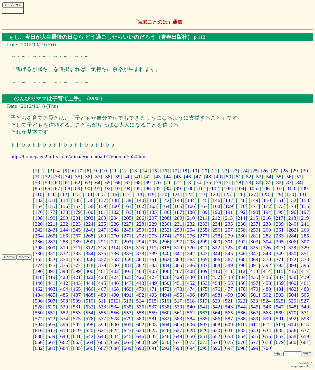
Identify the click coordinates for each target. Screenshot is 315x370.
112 (63, 194)
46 (188, 176)
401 (102, 271)
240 (292, 224)
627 (178, 330)
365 (204, 259)
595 (51, 324)
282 (267, 236)
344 (216, 253)
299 (204, 241)
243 (51, 230)
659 (305, 336)
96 (148, 188)
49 (218, 176)
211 (203, 218)
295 (153, 241)
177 (51, 212)
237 (254, 224)
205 (127, 218)
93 (118, 188)
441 (51, 283)
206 (140, 218)
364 (191, 259)
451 (178, 283)
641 (77, 336)
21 (214, 170)
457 (254, 283)
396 (39, 271)
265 (51, 236)
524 (267, 301)
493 (153, 295)
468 (115, 289)
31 (37, 176)
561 (178, 312)
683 (51, 348)
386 (191, 265)
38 (107, 176)
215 (254, 218)
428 (166, 277)
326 (267, 247)
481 (280, 289)
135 (77, 200)
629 (204, 330)
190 (216, 212)
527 (305, 301)
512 (115, 301)
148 (242, 200)
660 (39, 342)
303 (254, 241)
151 (280, 200)
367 (229, 259)
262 (292, 230)
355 (77, 259)
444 (89, 283)
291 (102, 241)
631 (229, 330)
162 (140, 206)
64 (97, 182)
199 (51, 218)
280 (242, 236)
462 (39, 289)
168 (216, 206)
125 (227, 194)
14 (144, 170)
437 (280, 277)
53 (258, 176)
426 (140, 277)
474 (191, 289)
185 (153, 212)
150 (267, 200)
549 (305, 307)
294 (140, 241)
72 (178, 182)
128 (265, 194)
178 (64, 212)
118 (138, 194)
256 (216, 230)
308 (39, 247)
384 (166, 265)
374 (39, 265)
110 (38, 194)
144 (191, 200)
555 (102, 312)
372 (292, 259)
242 (39, 230)
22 (225, 170)
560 (166, 312)
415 (280, 271)
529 (51, 307)
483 (305, 289)
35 (77, 176)
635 (280, 330)
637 (305, 330)
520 (216, 301)
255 (204, 230)
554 (89, 312)
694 (191, 348)
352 (39, 259)
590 (267, 318)
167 (204, 206)
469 (127, 289)
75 (208, 182)
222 (64, 224)
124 (214, 194)
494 (166, 295)
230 (166, 224)
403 (127, 271)
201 (77, 218)
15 (154, 170)
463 (51, 289)
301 (229, 241)
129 (278, 194)
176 (39, 212)
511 (102, 301)
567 (254, 312)
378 (89, 265)
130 (290, 194)
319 (178, 247)
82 (279, 182)
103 (228, 188)
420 (64, 277)
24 (245, 170)
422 (89, 277)
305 (280, 241)
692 (166, 348)
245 (77, 230)
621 (102, 330)
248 (115, 230)
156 (64, 206)
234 (216, 224)
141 (153, 200)
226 (115, 224)
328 (292, 247)
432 (216, 277)
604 (166, 324)
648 (166, 336)
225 (102, 224)
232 (191, 224)
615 (305, 324)
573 (51, 318)
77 (228, 182)
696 (216, 348)
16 (164, 170)
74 (198, 182)
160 (115, 206)
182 (115, 212)
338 (140, 253)
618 (64, 330)
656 (267, 336)
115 (101, 194)
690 (140, 348)
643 (102, 336)
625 (153, 330)
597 (77, 324)
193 (254, 212)
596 (64, 324)
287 (51, 241)
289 (77, 241)
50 (228, 176)
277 (204, 236)
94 (128, 188)
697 (229, 348)
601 (127, 324)
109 (304, 188)
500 (242, 295)
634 (267, 330)
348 (267, 253)
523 (254, 301)
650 (191, 336)
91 (97, 188)
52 (248, 176)
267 (77, 236)
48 (208, 176)
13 (134, 170)
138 (115, 200)
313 (102, 247)
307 (305, 241)
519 (203, 301)
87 (57, 188)
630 (216, 330)
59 (47, 182)
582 (166, 318)
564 (216, 312)
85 (37, 188)
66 (118, 182)
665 (102, 342)
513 (127, 301)
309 (51, 247)
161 (127, 206)
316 (140, 247)
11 (114, 170)
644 (115, 336)
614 (292, 324)
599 (102, 324)
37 (97, 176)
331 (51, 253)
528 (39, 307)
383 (153, 265)
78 (238, 182)
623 (127, 330)
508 (64, 301)
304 (267, 241)
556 (115, 312)
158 (89, 206)
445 (102, 283)
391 (254, 265)
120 (163, 194)
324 (241, 247)
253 (178, 230)
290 (89, 241)
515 (153, 301)
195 (280, 212)
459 (280, 283)
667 (127, 342)
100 (190, 188)
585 (204, 318)
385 (178, 265)
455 (229, 283)
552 (64, 312)
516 (165, 301)
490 (115, 295)
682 (39, 348)
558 (140, 312)
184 (140, 212)
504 (292, 295)
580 (140, 318)
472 (166, 289)
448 (140, 283)
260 (267, 230)
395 (305, 265)
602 (140, 324)
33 (57, 176)
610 (242, 324)
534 (115, 307)
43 (158, 176)
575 (77, 318)
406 (166, 271)
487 (77, 295)
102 (215, 188)
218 (292, 218)
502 (267, 295)
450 (166, 283)
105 (253, 188)
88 (67, 188)
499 (229, 295)
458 (267, 283)
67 (128, 182)
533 (102, 307)
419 (51, 277)
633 (254, 330)
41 (138, 176)
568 (267, 312)
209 (178, 218)
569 (280, 312)
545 (254, 307)
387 (204, 265)
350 (292, 253)
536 (140, 307)
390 (242, 265)
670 (166, 342)
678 (267, 342)
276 (191, 236)
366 (216, 259)
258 (242, 230)
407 (178, 271)
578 (115, 318)
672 (191, 342)
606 (191, 324)
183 (127, 212)
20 (204, 170)
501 (254, 295)
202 (89, 218)
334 (89, 253)
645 (127, 336)
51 (238, 176)
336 (115, 253)
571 (305, 312)
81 (268, 182)
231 (178, 224)
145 (204, 200)
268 (89, 236)
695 (204, 348)
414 (267, 271)
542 (216, 307)
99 (178, 188)
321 (203, 247)
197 (305, 212)
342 (191, 253)
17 (174, 170)
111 (51, 194)
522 (241, 301)
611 (254, 324)
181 (102, 212)
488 (89, 295)
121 (176, 194)
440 (39, 283)
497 (204, 295)
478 (242, 289)
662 (64, 342)
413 (254, 271)
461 (305, 283)
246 (89, 230)
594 (39, 324)
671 (178, 342)
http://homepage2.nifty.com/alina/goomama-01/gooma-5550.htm (78, 156)
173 (280, 206)
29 (295, 170)
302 (242, 241)
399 (77, 271)
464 (64, 289)
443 (77, 283)
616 (39, 330)
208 (166, 218)
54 (268, 176)
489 (102, 295)
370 (267, 259)
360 (140, 259)
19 (194, 170)
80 (258, 182)
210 (191, 218)
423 (102, 277)
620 (89, 330)
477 (229, 289)
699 (254, 348)
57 (299, 176)
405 (153, 271)
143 (178, 200)
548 (292, 307)
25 (255, 170)
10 (104, 170)
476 (216, 289)
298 (191, 241)
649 (178, 336)
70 (158, 182)
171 (254, 206)
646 (140, 336)
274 (166, 236)
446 (115, 283)
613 (280, 324)
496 (191, 295)
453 (204, 283)
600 (115, 324)
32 (47, 176)
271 (127, 236)
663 (77, 342)
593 (305, 318)
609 (229, 324)
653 (229, 336)
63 (87, 182)
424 (115, 277)
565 (229, 312)
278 (216, 236)
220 (39, 224)
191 (229, 212)
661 (51, 342)
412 (241, 271)
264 (39, 236)
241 (305, 224)
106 (266, 188)
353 (51, 259)
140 (140, 200)
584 (191, 318)
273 (153, 236)
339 (153, 253)
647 (153, 336)
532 (89, 307)
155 (51, 206)
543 (229, 307)
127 (252, 194)
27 (275, 170)
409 (204, 271)
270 (115, 236)
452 (191, 283)
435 (254, 277)
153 (305, 200)
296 (166, 241)
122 (189, 194)
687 (102, 348)
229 (153, 224)
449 (153, 283)
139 (127, 200)
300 (216, 241)
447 (127, 283)
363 (178, 259)
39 (118, 176)
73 (188, 182)
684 (64, 348)
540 (191, 307)
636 (292, 330)
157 (77, 206)
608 (216, 324)
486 (64, 295)
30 (305, 170)
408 (191, 271)
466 (89, 289)
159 (102, 206)
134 (64, 200)
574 (64, 318)
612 (267, 324)
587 (229, 318)
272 (140, 236)
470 (140, 289)
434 (242, 277)
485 (51, 295)
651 (204, 336)
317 (153, 247)
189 (204, 212)
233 (204, 224)
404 (140, 271)
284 (292, 236)
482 (292, 289)
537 (153, 307)
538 (166, 307)
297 (178, 241)
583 (178, 318)
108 (291, 188)
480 (267, 289)
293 (127, 241)
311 (76, 247)
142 (166, 200)
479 (254, 289)
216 (267, 218)
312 (89, 247)
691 (153, 348)
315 (127, 247)
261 (280, 230)
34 (67, 176)
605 (178, 324)
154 (39, 206)
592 (292, 318)
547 (280, 307)
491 (127, 295)
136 (89, 200)
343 (204, 253)
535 (127, 307)
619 (77, 330)
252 (166, 230)
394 (292, 265)
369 (254, 259)
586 (216, 318)
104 (240, 188)
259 (254, 230)
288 (64, 241)
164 (166, 206)
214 (241, 218)
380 (115, 265)
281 (254, 236)
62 (77, 182)
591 (280, 318)
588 (242, 318)
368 (242, 259)
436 (267, 277)
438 (292, 277)
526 (292, 301)
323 (229, 247)
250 (140, 230)
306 (292, 241)
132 (39, 200)
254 (191, 230)
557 (127, 312)
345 (229, 253)
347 (254, 253)
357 (102, 259)
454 (216, 283)
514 (140, 301)
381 (127, 265)
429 (178, 277)
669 (153, 342)
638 (39, 336)
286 (39, 241)
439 (305, 277)
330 (39, 253)
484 (39, 295)
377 (77, 265)
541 (204, 307)
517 (178, 301)
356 (89, 259)
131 (303, 194)
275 (178, 236)
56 (289, 176)
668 (140, 342)
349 (280, 253)
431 (204, 277)
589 (254, 318)
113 (76, 194)
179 (77, 212)
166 (191, 206)
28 (285, 170)
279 (229, 236)
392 (267, 265)
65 (107, 182)
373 (305, 259)
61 (67, 182)
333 (77, 253)
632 (242, 330)
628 (191, 330)
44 (168, 176)
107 (278, 188)
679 (280, 342)
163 (153, 206)
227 (127, 224)
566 (242, 312)
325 (254, 247)
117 (126, 194)
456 (242, 283)
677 (254, 342)
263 (305, 230)
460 (292, 283)
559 (153, 312)
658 (292, 336)
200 (64, 218)
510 (89, 301)
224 (89, 224)
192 (242, 212)
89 (77, 188)
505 (305, 295)
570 (292, 312)
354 (64, 259)
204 (115, 218)
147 (229, 200)
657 (280, 336)
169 (229, 206)
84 (299, 182)
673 (204, 342)
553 (77, 312)
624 (140, 330)
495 (178, 295)
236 (242, 224)
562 (191, 312)
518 (191, 301)
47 (198, 176)
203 (102, 218)
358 (115, 259)
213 (229, 218)
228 (140, 224)
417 (305, 271)
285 (305, 236)
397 (51, 271)
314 (115, 247)
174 (292, 206)
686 (89, 348)
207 (153, 218)
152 (292, 200)
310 (64, 247)
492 (140, 295)
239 (280, 224)
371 (280, 259)
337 (127, 253)
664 (89, 342)
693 (178, 348)
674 (216, 342)
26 (265, 170)
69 (148, 182)
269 (102, 236)
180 (89, 212)
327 (280, 247)
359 (127, 259)
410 (216, 271)
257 (229, 230)
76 (218, 182)
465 (77, 289)
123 (201, 194)
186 (166, 212)
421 (77, 277)
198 (39, 218)
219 (305, 218)
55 (279, 176)
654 (242, 336)
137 (102, 200)
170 (242, 206)
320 (191, 247)
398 (64, 271)
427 (153, 277)
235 (229, 224)
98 (168, 188)
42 (148, 176)
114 (88, 194)
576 (89, 318)
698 (242, 348)
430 (191, 277)
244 (64, 230)
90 (87, 188)
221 (51, 224)
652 (216, 336)
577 (102, 318)
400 (89, 271)
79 (248, 182)
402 (115, 271)
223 (77, 224)
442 (64, 283)
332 (64, 253)
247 (102, 230)
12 (124, 170)
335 (102, 253)
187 (178, 212)
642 (89, 336)
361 (153, 259)
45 (178, 176)
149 (254, 200)
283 (280, 236)
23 (235, 170)
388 (216, 265)
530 (64, 307)
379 (102, 265)
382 (140, 265)
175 (305, 206)
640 (64, 336)
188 (191, 212)
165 (178, 206)
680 (292, 342)
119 (151, 194)
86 (47, 188)
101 (202, 188)
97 (158, 188)
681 (305, 342)
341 (178, 253)
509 (77, 301)
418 (39, 277)
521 (229, 301)
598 (89, 324)
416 (292, 271)
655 (254, 336)
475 (204, 289)
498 (216, 295)
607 (204, 324)
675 (229, 342)
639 (51, 336)
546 (267, 307)
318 (165, 247)
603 (153, 324)
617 (51, 330)
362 (166, 259)
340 (166, 253)
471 (153, 289)
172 (267, 206)
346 (242, 253)
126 (239, 194)
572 (39, 318)
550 (39, 312)
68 (138, 182)
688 (115, 348)
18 (184, 170)
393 (280, 265)
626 (166, 330)
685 (77, 348)
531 (77, 307)
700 (267, 348)
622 (115, 330)
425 (127, 277)
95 (138, 188)
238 (267, 224)
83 (289, 182)
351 (305, 253)
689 (127, 348)
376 (64, 265)
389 (229, 265)
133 (51, 200)
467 (102, 289)
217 (280, 218)
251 (153, 230)
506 (39, 301)
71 (168, 182)
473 (178, 289)
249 (127, 230)
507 (51, 301)
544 (242, 307)
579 (127, 318)
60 (57, 182)
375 (51, 265)
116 (113, 194)
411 (229, 271)
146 (216, 200)
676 (242, 342)
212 (216, 218)
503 (280, 295)
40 (128, 176)
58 (37, 182)
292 (115, 241)
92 (107, 188)
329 (305, 247)
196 (292, 212)
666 (115, 342)
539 (178, 307)
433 (229, 277)
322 (216, 247)
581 (153, 318)
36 (87, 176)
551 (51, 312)
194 (267, 212)
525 (280, 301)
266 (64, 236)
